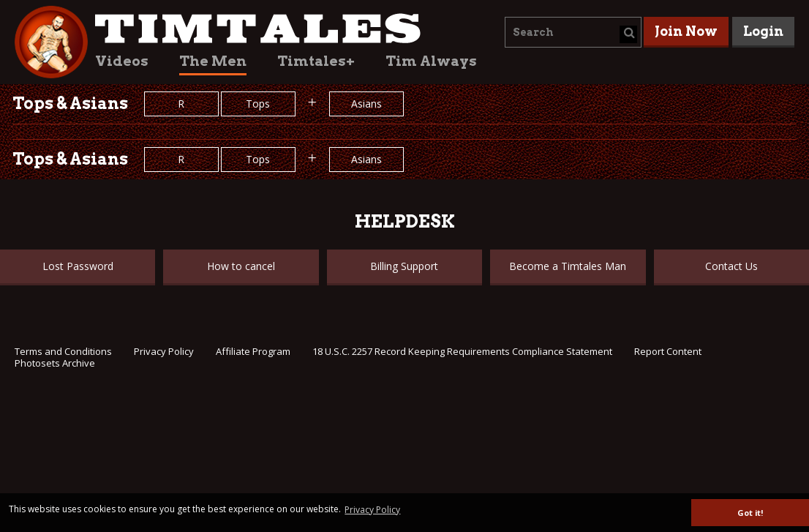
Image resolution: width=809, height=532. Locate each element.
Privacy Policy (164, 351)
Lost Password (77, 266)
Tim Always (431, 61)
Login (763, 31)
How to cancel (241, 266)
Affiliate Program (253, 351)
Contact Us (731, 266)
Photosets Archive (55, 363)
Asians (366, 103)
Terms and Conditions (63, 351)
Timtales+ (316, 61)
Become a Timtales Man (567, 266)
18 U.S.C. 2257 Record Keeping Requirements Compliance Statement (462, 351)
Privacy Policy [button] (372, 509)
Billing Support (404, 266)
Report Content (667, 351)
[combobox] (573, 32)
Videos (121, 61)
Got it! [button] (750, 512)
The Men (213, 61)
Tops (258, 103)
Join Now (686, 31)
